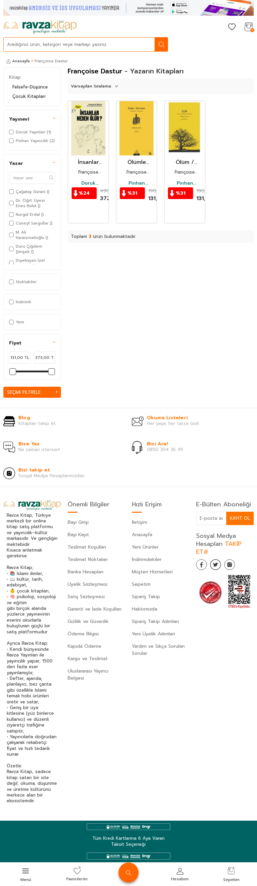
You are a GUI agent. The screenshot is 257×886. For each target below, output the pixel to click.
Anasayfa (18, 61)
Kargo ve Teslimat (88, 658)
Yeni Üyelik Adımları (153, 634)
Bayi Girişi (78, 522)
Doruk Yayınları (88, 183)
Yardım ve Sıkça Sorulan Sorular (158, 650)
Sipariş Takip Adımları (155, 621)
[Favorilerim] (232, 27)
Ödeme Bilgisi (83, 634)
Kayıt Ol (239, 518)
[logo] (40, 27)
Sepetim (141, 584)
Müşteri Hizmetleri (152, 572)
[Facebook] (202, 566)
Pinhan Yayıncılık (137, 183)
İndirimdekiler (147, 559)
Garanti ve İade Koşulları (94, 609)
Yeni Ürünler (145, 547)
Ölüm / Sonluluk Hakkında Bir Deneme (184, 162)
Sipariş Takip (146, 596)
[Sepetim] (249, 27)
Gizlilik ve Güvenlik (88, 621)
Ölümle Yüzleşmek (136, 162)
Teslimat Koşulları (87, 547)
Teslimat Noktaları (88, 559)
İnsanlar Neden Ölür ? (88, 162)
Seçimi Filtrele (32, 392)
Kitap (15, 77)
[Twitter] (219, 566)
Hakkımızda (144, 609)
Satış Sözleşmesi (86, 596)
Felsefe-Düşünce (30, 87)
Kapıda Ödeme (84, 646)
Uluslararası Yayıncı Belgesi (88, 675)
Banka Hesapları (85, 572)
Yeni (16, 322)
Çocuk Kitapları (29, 96)
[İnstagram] (236, 566)
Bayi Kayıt (78, 535)
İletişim (139, 522)
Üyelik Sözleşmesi (87, 584)
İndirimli (20, 302)
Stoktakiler (23, 282)
